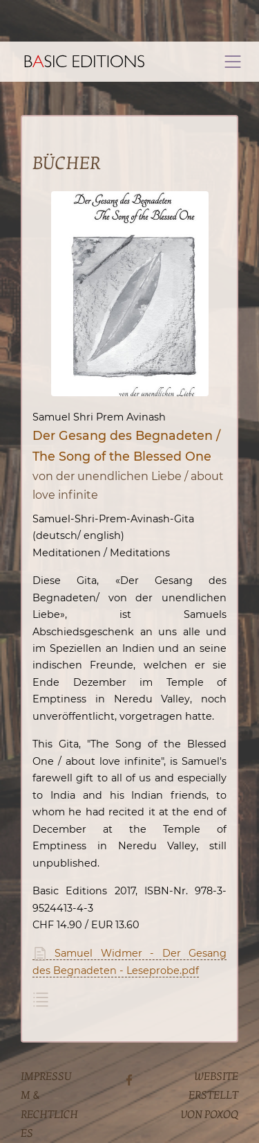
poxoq (221, 1115)
